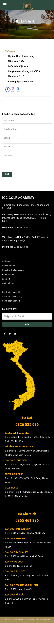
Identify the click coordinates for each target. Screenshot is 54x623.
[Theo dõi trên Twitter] (18, 89)
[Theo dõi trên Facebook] (7, 89)
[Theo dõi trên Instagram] (13, 89)
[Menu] (4, 5)
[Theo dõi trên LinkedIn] (15, 333)
